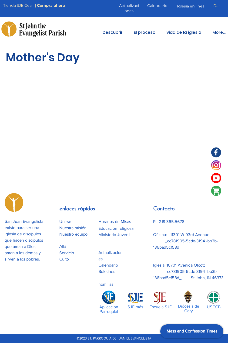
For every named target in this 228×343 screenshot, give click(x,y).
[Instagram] (216, 165)
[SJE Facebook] (216, 152)
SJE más (135, 307)
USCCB (214, 307)
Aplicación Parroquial (108, 309)
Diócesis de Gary (188, 308)
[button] (109, 32)
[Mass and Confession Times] (191, 331)
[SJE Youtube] (216, 178)
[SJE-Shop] (216, 191)
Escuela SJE (161, 307)
